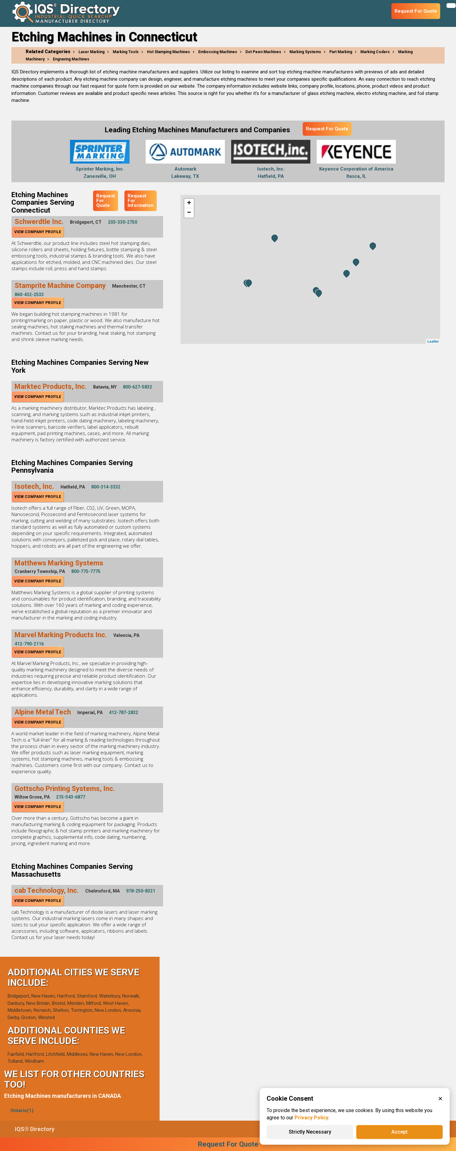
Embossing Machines (217, 52)
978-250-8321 (140, 890)
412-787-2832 (123, 712)
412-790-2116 (29, 643)
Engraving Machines (71, 59)
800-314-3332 (105, 486)
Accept (399, 1132)
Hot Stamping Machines (168, 52)
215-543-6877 (70, 796)
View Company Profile (37, 232)
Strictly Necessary (310, 1132)
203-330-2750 (122, 222)
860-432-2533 (29, 294)
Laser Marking (91, 52)
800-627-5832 (137, 386)
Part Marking (340, 52)
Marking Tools (126, 52)
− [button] (189, 213)
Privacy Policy (311, 1118)
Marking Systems (305, 52)
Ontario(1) (22, 1110)
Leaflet (433, 341)
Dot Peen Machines (263, 52)
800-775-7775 (85, 571)
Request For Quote (327, 129)
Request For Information (141, 200)
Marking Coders (375, 52)
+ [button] (189, 203)
